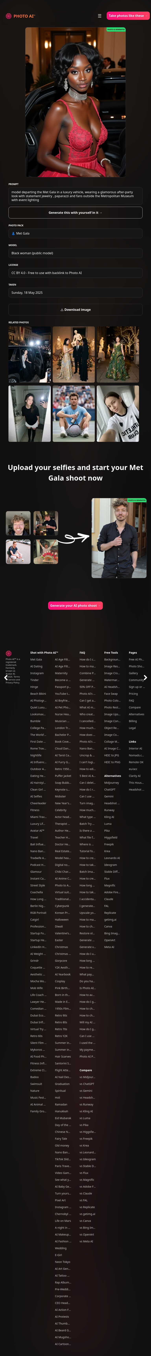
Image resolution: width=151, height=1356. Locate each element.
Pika (107, 830)
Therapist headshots (68, 824)
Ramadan (61, 1104)
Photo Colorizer (114, 700)
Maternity (61, 673)
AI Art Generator (65, 1269)
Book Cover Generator (69, 741)
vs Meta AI (86, 1241)
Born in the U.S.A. (66, 995)
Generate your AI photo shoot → (75, 605)
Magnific (109, 885)
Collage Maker (113, 741)
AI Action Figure (65, 1310)
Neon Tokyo (62, 1262)
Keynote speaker (65, 789)
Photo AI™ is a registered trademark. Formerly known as (13, 665)
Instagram (37, 673)
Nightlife (35, 755)
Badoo (34, 1077)
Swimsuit (36, 1084)
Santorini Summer (66, 1063)
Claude (108, 899)
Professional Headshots (45, 926)
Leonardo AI (112, 858)
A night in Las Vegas (68, 1227)
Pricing (133, 694)
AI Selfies (36, 796)
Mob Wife (36, 988)
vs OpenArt (87, 1234)
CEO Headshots (65, 1303)
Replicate (110, 913)
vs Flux (84, 1173)
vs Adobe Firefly (90, 1186)
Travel (34, 837)
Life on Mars (63, 1221)
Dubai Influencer (41, 1022)
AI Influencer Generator (45, 762)
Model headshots (66, 858)
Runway (109, 810)
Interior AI (135, 748)
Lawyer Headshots (42, 1002)
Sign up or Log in (140, 687)
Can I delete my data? (93, 782)
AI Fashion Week (65, 1241)
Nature (34, 1091)
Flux (107, 878)
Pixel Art (60, 1200)
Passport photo (65, 687)
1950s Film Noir (65, 1008)
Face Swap (111, 694)
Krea (107, 851)
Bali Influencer (39, 844)
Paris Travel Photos (67, 1166)
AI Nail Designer (65, 1077)
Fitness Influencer (41, 1063)
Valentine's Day (65, 933)
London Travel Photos (69, 728)
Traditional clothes (67, 899)
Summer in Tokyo (66, 1043)
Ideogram (110, 865)
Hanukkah (61, 1111)
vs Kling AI (86, 1111)
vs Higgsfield (88, 1132)
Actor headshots (65, 817)
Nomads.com (137, 755)
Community (136, 680)
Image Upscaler (114, 714)
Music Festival (39, 1097)
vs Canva (85, 1221)
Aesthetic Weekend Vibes (46, 974)
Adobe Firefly (112, 892)
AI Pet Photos (63, 707)
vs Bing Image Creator (94, 1227)
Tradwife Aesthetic (42, 858)
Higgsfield (110, 837)
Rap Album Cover (66, 1282)
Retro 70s (61, 1029)
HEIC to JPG (111, 755)
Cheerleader (38, 803)
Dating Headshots (41, 776)
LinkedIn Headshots (43, 947)
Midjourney (111, 782)
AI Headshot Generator (119, 687)
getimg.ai (110, 919)
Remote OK (136, 762)
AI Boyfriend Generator (70, 700)
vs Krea (84, 1145)
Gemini (108, 796)
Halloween (62, 919)
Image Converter (115, 721)
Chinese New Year (66, 1132)
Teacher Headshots (67, 837)
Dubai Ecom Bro (40, 1015)
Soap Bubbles (64, 782)
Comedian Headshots (44, 1008)
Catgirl (34, 919)
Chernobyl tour (65, 1214)
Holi (57, 1097)
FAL (106, 906)
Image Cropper (114, 673)
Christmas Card (65, 954)
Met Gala (36, 659)
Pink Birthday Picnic (67, 988)
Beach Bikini (38, 694)
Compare (86, 1070)
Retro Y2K (61, 1036)
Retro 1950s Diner (66, 769)
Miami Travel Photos (43, 817)
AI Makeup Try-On (66, 1234)
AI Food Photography (44, 1056)
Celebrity (60, 810)
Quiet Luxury (38, 707)
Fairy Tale (61, 1138)
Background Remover (118, 659)
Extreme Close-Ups (42, 1070)
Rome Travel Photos (43, 748)
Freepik (109, 844)
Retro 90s (61, 1015)
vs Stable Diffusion (91, 1166)
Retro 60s (36, 1036)
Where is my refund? (93, 844)
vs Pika (84, 1125)
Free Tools (111, 652)
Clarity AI (134, 776)
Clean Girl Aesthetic (42, 789)
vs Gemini (86, 1091)
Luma (107, 824)
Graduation (62, 1084)
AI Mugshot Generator (69, 1337)
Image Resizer (113, 666)
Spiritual (60, 1091)
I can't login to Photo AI (95, 762)
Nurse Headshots (66, 714)
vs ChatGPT (87, 1084)
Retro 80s (61, 1022)
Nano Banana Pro (41, 851)
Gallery (133, 673)
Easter (59, 940)
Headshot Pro (113, 803)
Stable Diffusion (114, 871)
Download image (75, 309)
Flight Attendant (65, 1070)
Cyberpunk (62, 906)
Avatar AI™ (37, 830)
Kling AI (109, 817)
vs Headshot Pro (90, 1097)
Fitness (34, 810)
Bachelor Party (64, 735)
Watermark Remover (117, 680)
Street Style (37, 885)
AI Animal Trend (40, 1104)
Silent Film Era (39, 1043)
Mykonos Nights (40, 1049)
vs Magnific (87, 1180)
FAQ (82, 652)
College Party (38, 728)
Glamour (36, 871)
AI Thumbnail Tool (66, 1323)
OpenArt (109, 940)
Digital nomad (64, 865)
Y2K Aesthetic (64, 967)
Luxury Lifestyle (40, 824)
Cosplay (60, 981)
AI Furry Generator (67, 762)
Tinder (34, 680)
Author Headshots (67, 830)
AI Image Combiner (116, 748)
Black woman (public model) (32, 253)
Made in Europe (65, 1002)
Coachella (36, 892)
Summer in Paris (65, 1049)
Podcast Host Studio (43, 865)
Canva (108, 926)
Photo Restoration (116, 707)
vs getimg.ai (87, 1214)
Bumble (35, 721)
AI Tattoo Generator (68, 1275)
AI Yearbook (63, 974)
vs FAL (84, 1200)
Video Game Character (69, 1173)
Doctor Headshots (66, 844)
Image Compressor (116, 735)
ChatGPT (109, 789)
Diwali (59, 926)
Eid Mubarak (63, 1118)
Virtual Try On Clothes (44, 1029)
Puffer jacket (63, 776)
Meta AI (109, 947)
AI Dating (36, 666)
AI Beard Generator (67, 1330)
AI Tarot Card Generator (70, 755)
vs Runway (86, 1104)
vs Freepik (86, 1138)
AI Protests (62, 1316)
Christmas (61, 947)
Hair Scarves (63, 1056)
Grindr (34, 960)
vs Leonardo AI (89, 1152)
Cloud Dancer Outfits (68, 748)
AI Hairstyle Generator (44, 782)
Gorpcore (61, 960)
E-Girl (58, 1255)
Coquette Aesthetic (42, 967)
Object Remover (114, 728)
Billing (133, 721)
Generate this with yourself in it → (75, 212)
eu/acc (133, 769)
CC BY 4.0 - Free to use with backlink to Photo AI (46, 273)
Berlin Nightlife (40, 906)
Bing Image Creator (117, 933)
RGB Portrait (38, 913)
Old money (62, 1145)
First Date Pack (39, 741)
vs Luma (85, 1118)
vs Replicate (87, 1207)
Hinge (34, 687)
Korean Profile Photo (68, 913)
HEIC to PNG (112, 762)
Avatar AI (10, 673)
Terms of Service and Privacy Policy (13, 679)
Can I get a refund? (92, 700)
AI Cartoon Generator (69, 1344)
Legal (132, 728)
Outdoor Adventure (42, 769)
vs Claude (86, 1193)
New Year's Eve (64, 803)
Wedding (61, 1248)
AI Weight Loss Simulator (46, 954)
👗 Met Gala (20, 233)
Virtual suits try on (67, 892)
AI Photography (40, 700)
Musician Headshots (68, 721)
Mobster (60, 796)
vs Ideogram (88, 1159)
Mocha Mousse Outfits (44, 981)
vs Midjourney (89, 1077)
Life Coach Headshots (44, 995)
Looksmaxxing (39, 714)
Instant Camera (40, 878)
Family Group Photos (43, 1111)
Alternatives (112, 776)
